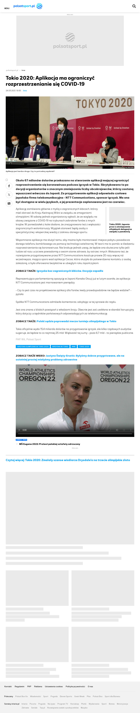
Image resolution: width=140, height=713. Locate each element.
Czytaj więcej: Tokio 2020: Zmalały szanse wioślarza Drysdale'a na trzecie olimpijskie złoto (68, 460)
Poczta (33, 704)
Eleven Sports (66, 696)
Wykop (9, 203)
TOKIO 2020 (84, 346)
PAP (29, 686)
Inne (23, 70)
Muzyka (84, 708)
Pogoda (54, 696)
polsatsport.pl (12, 70)
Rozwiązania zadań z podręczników (63, 708)
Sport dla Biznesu (112, 696)
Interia (24, 704)
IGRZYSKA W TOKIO (60, 346)
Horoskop (74, 704)
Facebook (9, 186)
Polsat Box (97, 696)
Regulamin (19, 686)
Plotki (83, 704)
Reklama (38, 686)
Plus (89, 696)
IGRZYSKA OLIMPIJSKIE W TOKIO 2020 (33, 346)
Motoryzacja (122, 704)
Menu (6, 8)
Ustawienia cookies (54, 686)
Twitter (9, 195)
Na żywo (51, 704)
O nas (90, 686)
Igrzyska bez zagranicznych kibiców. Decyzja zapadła (70, 271)
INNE (74, 346)
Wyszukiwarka (134, 6)
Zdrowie (25, 708)
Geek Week (79, 696)
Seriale (34, 708)
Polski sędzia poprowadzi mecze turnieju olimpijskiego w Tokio (76, 321)
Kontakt (8, 686)
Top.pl (42, 708)
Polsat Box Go (21, 696)
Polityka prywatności (75, 686)
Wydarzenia (94, 704)
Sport (45, 696)
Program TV (62, 704)
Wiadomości (35, 696)
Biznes (112, 704)
